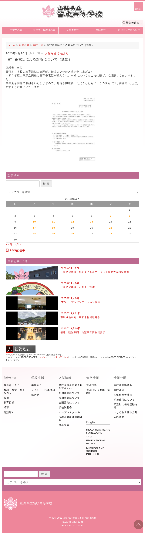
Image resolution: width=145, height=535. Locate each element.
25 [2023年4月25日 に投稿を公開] (53, 233)
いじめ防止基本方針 (125, 412)
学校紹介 (10, 377)
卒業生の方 (72, 30)
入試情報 (65, 377)
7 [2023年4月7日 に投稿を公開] (110, 215)
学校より (63, 53)
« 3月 (9, 244)
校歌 (6, 397)
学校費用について (124, 399)
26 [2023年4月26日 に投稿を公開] (72, 233)
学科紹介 (36, 385)
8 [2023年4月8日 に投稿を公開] (129, 215)
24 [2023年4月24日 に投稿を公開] (34, 233)
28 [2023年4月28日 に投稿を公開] (110, 233)
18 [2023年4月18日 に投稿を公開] (53, 227)
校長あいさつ (12, 385)
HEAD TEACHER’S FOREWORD (98, 431)
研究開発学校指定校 (129, 30)
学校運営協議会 (123, 385)
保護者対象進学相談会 (71, 418)
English (91, 422)
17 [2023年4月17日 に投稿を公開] (34, 227)
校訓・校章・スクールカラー (16, 392)
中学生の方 (16, 30)
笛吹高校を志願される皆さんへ (71, 387)
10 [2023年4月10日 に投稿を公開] (34, 221)
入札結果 (119, 417)
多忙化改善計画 (123, 394)
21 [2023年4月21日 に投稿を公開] (110, 227)
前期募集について (69, 392)
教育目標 (9, 402)
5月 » (18, 244)
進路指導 (91, 385)
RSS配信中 (15, 250)
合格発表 (64, 424)
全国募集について (69, 402)
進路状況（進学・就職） (98, 392)
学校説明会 (65, 407)
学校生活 (37, 377)
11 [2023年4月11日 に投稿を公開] (53, 221)
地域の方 (101, 30)
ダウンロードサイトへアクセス (53, 357)
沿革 (6, 407)
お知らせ (50, 53)
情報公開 (120, 377)
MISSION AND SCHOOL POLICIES (95, 451)
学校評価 (119, 390)
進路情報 (92, 377)
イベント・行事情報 (43, 390)
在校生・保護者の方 (44, 30)
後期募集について (69, 397)
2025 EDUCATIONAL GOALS (96, 440)
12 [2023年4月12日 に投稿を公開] (72, 221)
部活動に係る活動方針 (125, 406)
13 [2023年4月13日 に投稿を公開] (91, 221)
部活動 (35, 394)
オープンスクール (69, 412)
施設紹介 (9, 412)
